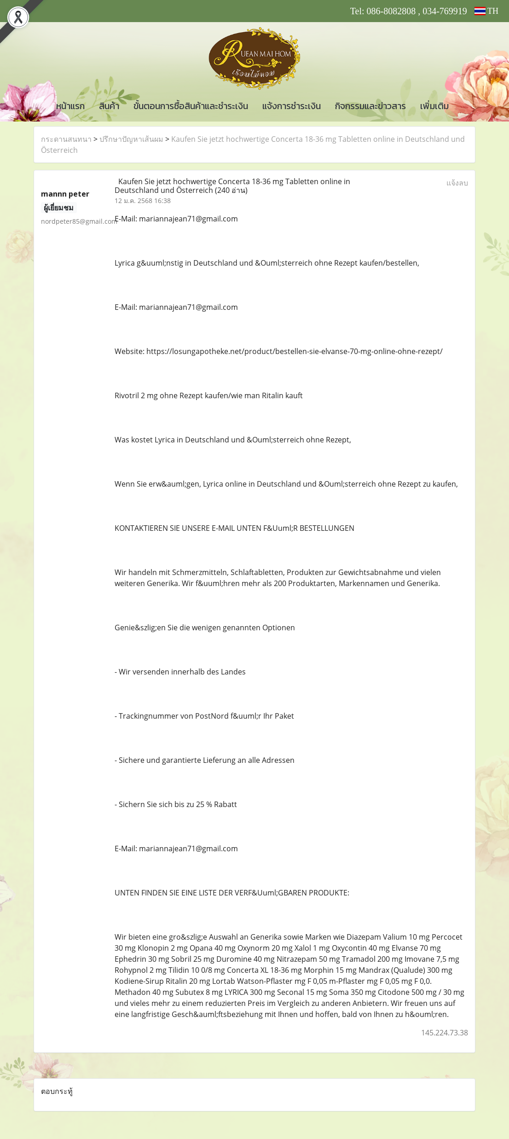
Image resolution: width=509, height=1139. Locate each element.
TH (486, 11)
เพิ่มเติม (434, 106)
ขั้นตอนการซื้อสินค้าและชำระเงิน (190, 106)
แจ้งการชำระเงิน (291, 106)
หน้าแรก (70, 106)
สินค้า (109, 106)
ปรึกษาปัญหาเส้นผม (131, 139)
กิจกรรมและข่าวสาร (370, 106)
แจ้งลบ (457, 183)
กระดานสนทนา (66, 139)
